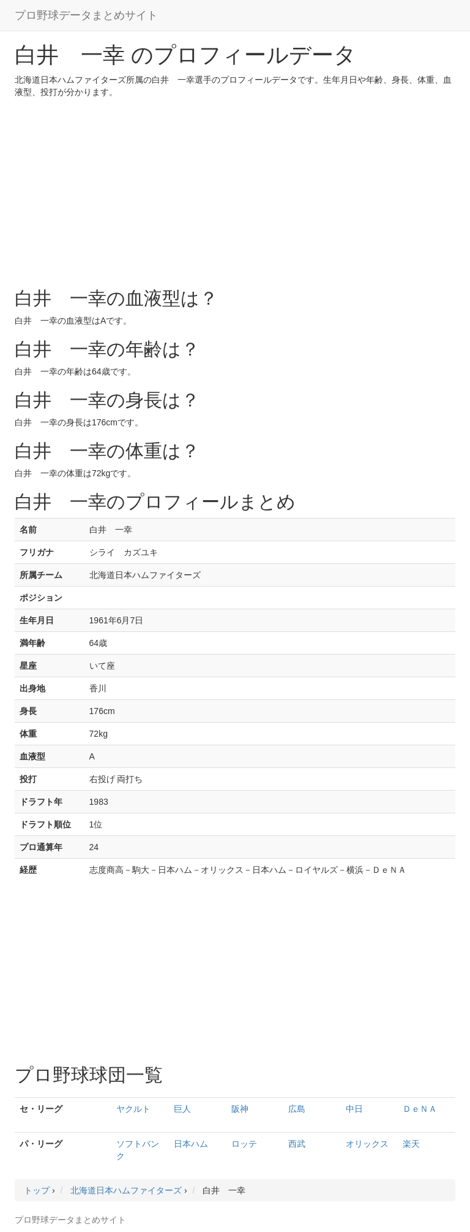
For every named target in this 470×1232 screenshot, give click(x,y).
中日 (354, 1109)
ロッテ (244, 1144)
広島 (296, 1109)
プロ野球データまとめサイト (86, 15)
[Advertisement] (235, 190)
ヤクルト (133, 1109)
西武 (296, 1144)
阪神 (239, 1109)
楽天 (411, 1144)
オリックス (367, 1144)
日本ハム (191, 1144)
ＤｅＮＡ (420, 1109)
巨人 (182, 1109)
